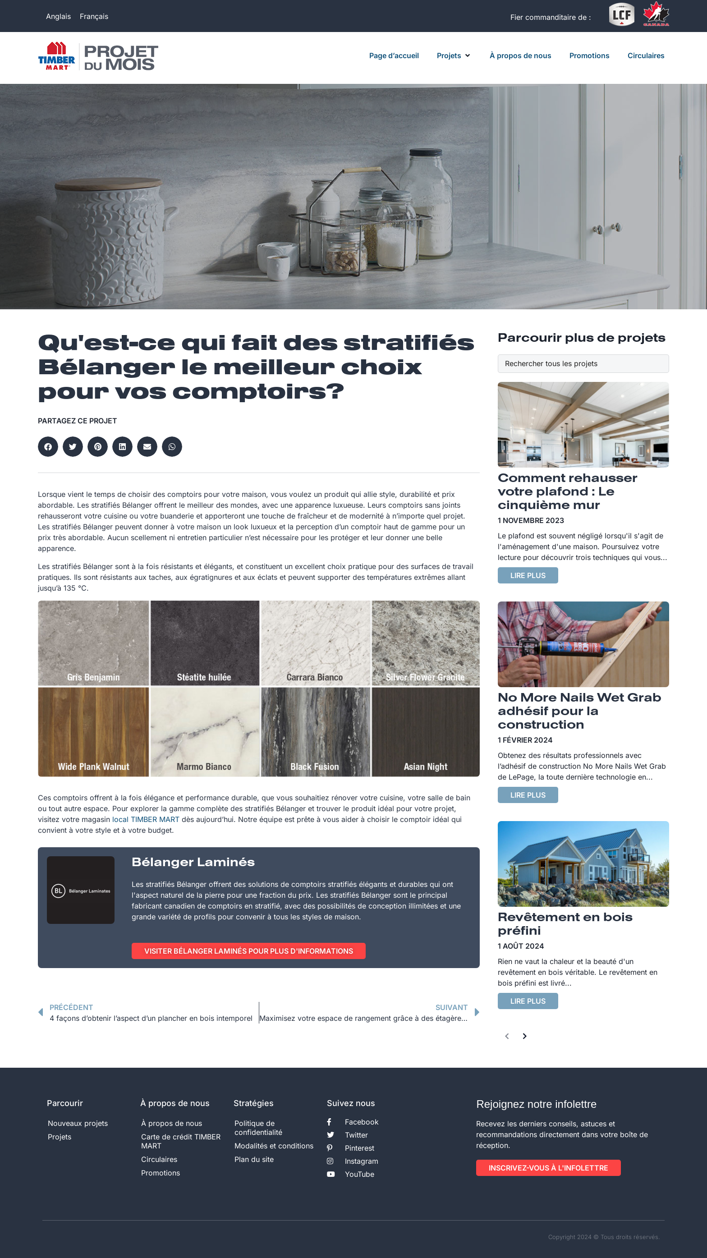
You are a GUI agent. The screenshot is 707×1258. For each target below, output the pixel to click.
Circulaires (159, 1159)
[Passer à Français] (94, 16)
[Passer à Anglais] (58, 16)
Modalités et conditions (273, 1145)
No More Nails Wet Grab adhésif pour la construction (579, 712)
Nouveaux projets (78, 1123)
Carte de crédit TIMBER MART (180, 1141)
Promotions (160, 1172)
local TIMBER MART (145, 819)
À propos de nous (171, 1123)
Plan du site (254, 1159)
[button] (454, 55)
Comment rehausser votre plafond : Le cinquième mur (568, 492)
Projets (59, 1136)
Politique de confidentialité (258, 1128)
